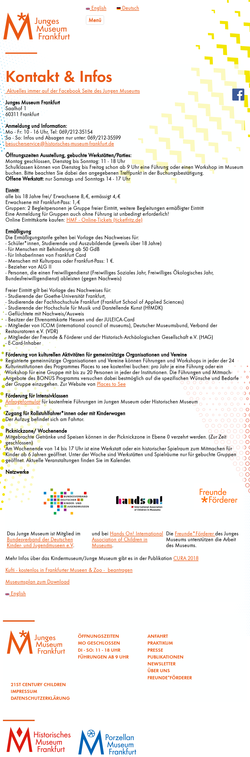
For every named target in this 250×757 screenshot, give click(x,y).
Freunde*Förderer (195, 533)
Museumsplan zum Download (37, 581)
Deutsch (128, 8)
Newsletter (161, 663)
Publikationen (165, 657)
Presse (155, 650)
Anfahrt (157, 636)
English (96, 8)
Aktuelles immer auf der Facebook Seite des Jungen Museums (72, 90)
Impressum (24, 691)
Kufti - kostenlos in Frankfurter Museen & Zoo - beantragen (69, 570)
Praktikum (160, 643)
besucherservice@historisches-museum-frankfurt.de (59, 143)
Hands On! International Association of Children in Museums (127, 539)
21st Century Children (38, 684)
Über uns (158, 670)
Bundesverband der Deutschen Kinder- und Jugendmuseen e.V (40, 542)
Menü (95, 20)
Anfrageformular (22, 401)
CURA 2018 (185, 558)
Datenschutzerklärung (40, 698)
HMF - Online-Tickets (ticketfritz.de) (104, 219)
